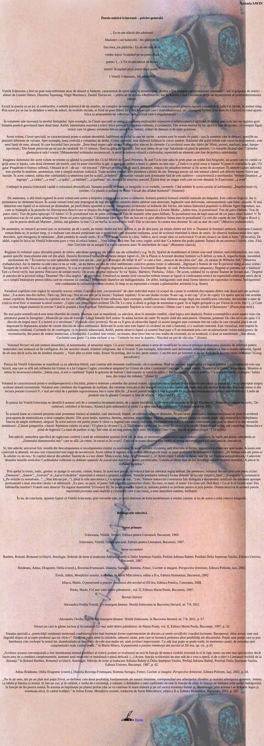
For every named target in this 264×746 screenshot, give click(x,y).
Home (139, 720)
